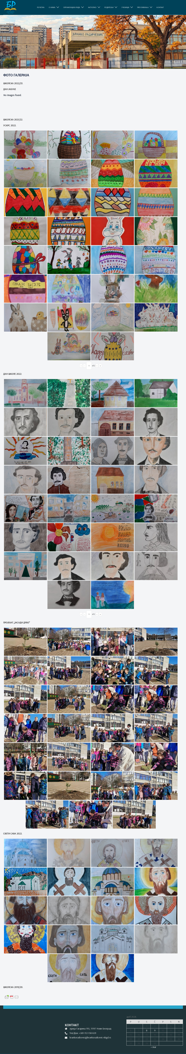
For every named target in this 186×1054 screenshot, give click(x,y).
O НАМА (52, 7)
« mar (153, 1046)
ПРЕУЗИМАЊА (143, 7)
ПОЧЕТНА (40, 7)
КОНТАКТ (160, 7)
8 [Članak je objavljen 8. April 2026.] (146, 1030)
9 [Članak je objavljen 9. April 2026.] (154, 1030)
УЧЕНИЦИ (125, 7)
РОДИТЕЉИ (109, 7)
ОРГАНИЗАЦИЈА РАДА (71, 7)
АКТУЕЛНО (92, 7)
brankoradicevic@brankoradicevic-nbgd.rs (90, 1037)
